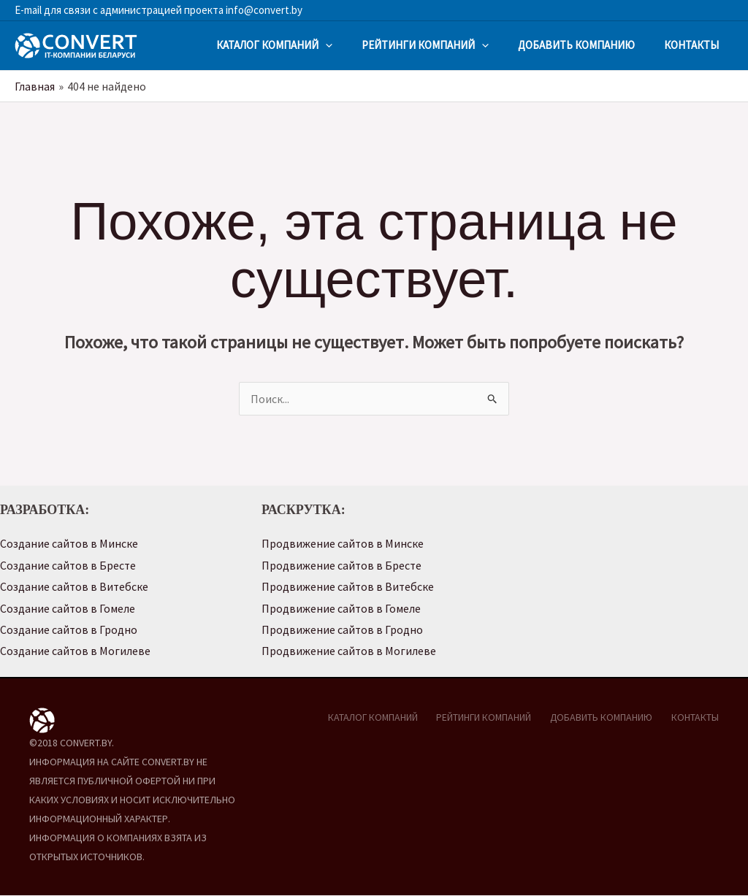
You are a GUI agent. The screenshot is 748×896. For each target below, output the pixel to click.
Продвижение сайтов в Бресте (342, 565)
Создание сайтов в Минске (69, 543)
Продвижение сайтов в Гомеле (341, 608)
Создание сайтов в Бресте (68, 565)
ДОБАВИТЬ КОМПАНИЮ (576, 45)
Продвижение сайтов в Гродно (343, 630)
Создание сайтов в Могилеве (75, 652)
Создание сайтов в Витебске (75, 587)
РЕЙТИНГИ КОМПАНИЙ (425, 45)
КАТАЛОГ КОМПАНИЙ (274, 45)
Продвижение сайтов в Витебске (348, 587)
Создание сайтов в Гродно (69, 630)
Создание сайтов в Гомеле (68, 608)
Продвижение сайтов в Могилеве (349, 652)
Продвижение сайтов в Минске (343, 543)
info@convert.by (263, 10)
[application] (325, 45)
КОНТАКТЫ (691, 45)
